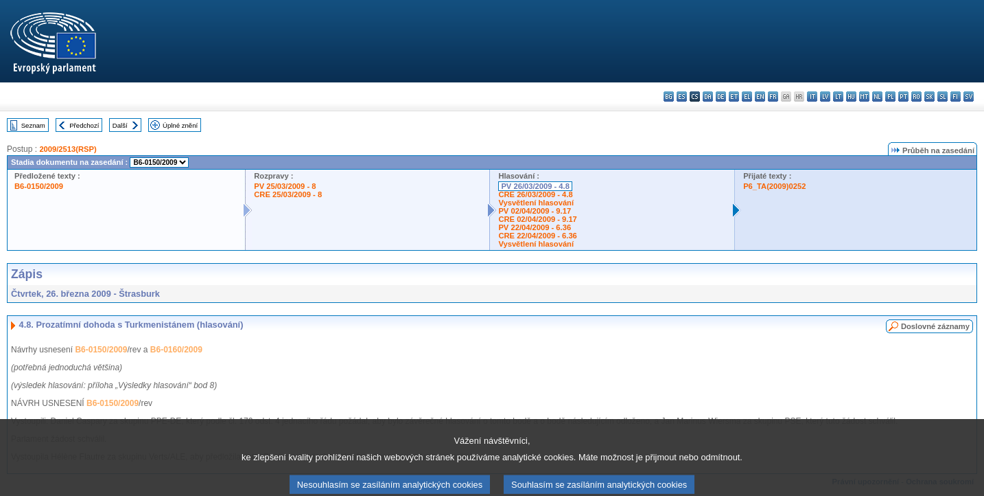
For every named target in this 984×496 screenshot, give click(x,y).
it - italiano (812, 96)
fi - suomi (955, 96)
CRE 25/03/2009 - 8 (288, 194)
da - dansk (708, 96)
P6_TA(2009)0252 (774, 186)
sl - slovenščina (942, 96)
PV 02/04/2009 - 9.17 (534, 211)
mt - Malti (864, 96)
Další (120, 125)
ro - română (916, 96)
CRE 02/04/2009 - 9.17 (537, 219)
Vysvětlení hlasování (536, 203)
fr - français (773, 96)
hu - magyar (851, 96)
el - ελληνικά (747, 96)
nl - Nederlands (877, 96)
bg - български (669, 96)
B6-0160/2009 (176, 349)
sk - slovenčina (929, 96)
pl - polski (890, 96)
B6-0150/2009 (38, 186)
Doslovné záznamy (935, 326)
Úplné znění (180, 125)
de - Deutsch (721, 96)
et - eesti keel (734, 96)
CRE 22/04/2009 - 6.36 (537, 236)
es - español (682, 96)
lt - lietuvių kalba (838, 96)
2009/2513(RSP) (67, 149)
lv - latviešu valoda (825, 96)
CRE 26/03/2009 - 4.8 (535, 194)
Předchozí (84, 125)
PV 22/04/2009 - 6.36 (534, 227)
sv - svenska (968, 96)
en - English (760, 96)
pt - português (903, 96)
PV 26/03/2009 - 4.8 (535, 186)
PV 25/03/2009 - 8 (285, 186)
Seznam (33, 125)
